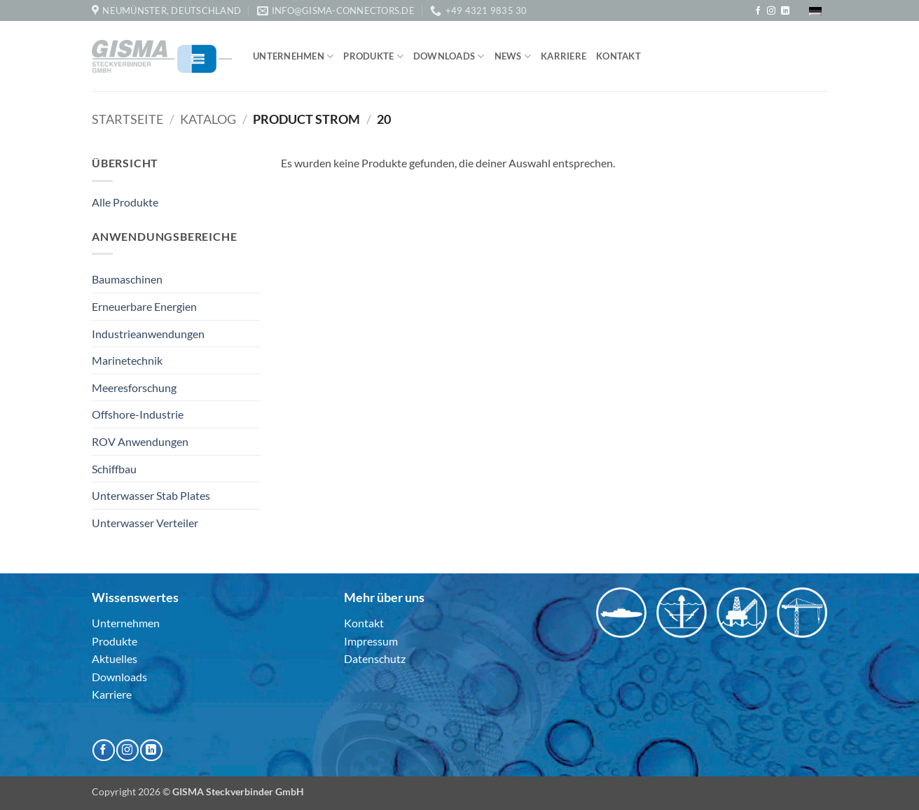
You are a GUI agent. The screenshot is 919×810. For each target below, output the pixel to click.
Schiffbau (114, 468)
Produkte (373, 56)
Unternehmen (293, 56)
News (513, 56)
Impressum (371, 641)
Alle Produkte (125, 202)
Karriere (563, 56)
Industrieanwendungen (148, 333)
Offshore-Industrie (138, 414)
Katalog (208, 119)
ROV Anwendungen (140, 441)
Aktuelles (114, 658)
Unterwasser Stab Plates (151, 495)
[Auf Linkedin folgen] (785, 11)
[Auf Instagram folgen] (771, 11)
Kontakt (618, 56)
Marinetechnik (127, 360)
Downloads (449, 56)
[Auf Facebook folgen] (758, 11)
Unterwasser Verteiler (145, 522)
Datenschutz (375, 658)
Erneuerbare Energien (144, 306)
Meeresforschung (134, 387)
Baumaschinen (127, 279)
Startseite (127, 119)
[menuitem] (815, 10)
